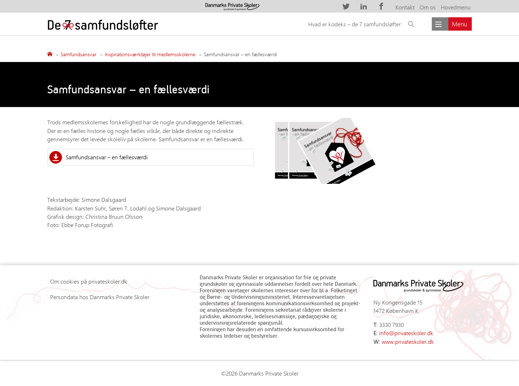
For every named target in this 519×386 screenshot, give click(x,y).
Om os (428, 7)
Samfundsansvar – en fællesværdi (107, 157)
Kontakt (404, 7)
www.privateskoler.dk (408, 341)
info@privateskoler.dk (406, 333)
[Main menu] (452, 24)
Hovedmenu (456, 7)
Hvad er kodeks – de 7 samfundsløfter (354, 24)
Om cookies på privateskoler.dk (88, 281)
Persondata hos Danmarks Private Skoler (99, 297)
